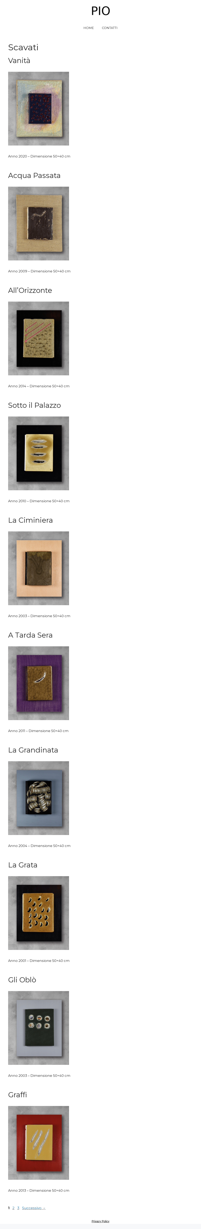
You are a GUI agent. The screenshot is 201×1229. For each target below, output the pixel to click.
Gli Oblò (22, 979)
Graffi (17, 1094)
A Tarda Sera (30, 635)
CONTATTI (110, 28)
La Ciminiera (30, 520)
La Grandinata (33, 750)
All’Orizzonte (30, 290)
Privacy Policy (100, 1221)
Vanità (19, 60)
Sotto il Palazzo (34, 405)
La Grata (23, 865)
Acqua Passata (34, 175)
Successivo (34, 1208)
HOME (88, 28)
